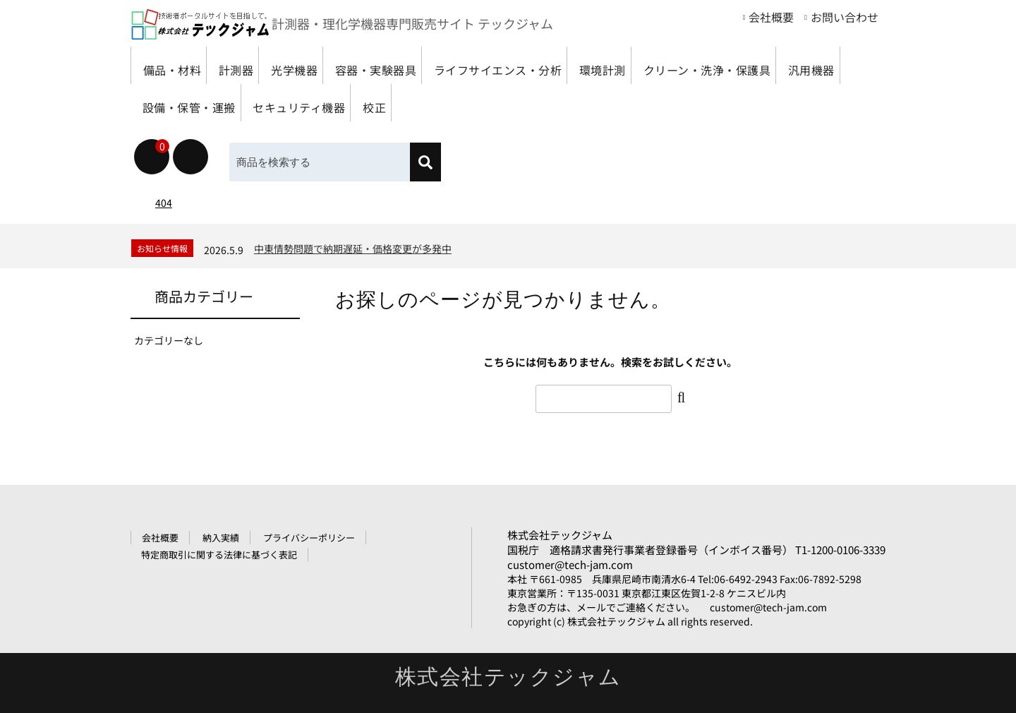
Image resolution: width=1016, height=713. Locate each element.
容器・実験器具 (430, 65)
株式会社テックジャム (559, 534)
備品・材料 (177, 65)
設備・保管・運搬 (441, 103)
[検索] (425, 162)
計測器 (257, 65)
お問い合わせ (844, 16)
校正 (662, 103)
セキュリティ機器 (570, 103)
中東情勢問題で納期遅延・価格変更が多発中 (353, 248)
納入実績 (220, 537)
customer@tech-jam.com (570, 564)
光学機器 (331, 65)
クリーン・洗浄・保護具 (213, 103)
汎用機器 (336, 103)
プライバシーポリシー (309, 537)
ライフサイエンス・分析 (572, 65)
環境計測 (695, 65)
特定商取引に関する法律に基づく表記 (219, 554)
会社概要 (771, 16)
